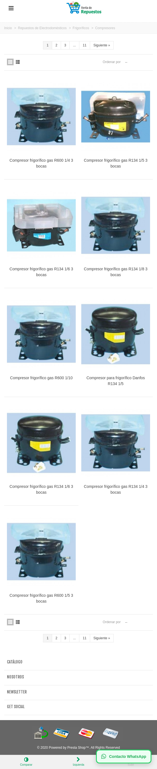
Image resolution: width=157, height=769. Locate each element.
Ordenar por (112, 62)
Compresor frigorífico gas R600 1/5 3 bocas (41, 598)
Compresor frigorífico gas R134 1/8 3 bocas (115, 272)
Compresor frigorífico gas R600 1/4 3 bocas (41, 163)
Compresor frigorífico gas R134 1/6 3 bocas (41, 272)
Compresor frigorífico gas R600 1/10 (41, 378)
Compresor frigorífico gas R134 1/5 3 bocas (115, 163)
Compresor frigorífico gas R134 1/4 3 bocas (115, 489)
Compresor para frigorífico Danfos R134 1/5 (116, 381)
